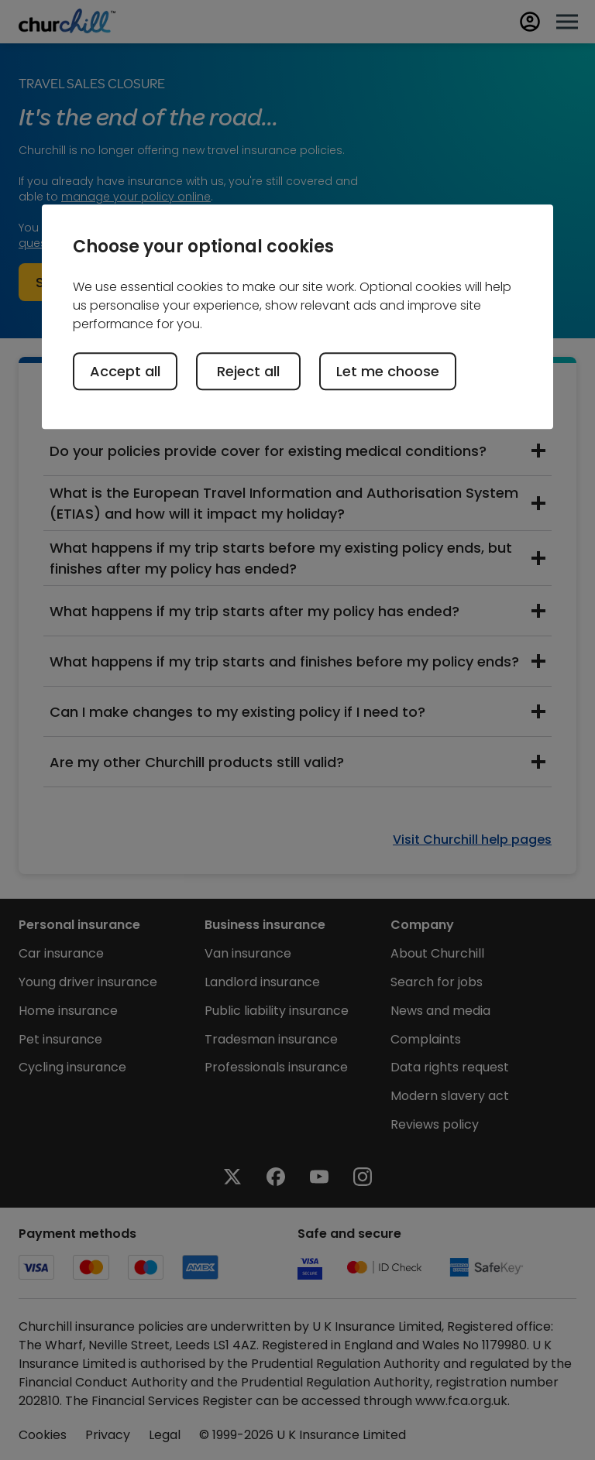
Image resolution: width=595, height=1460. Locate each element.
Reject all (248, 371)
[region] (297, 316)
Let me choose (387, 371)
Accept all (125, 371)
